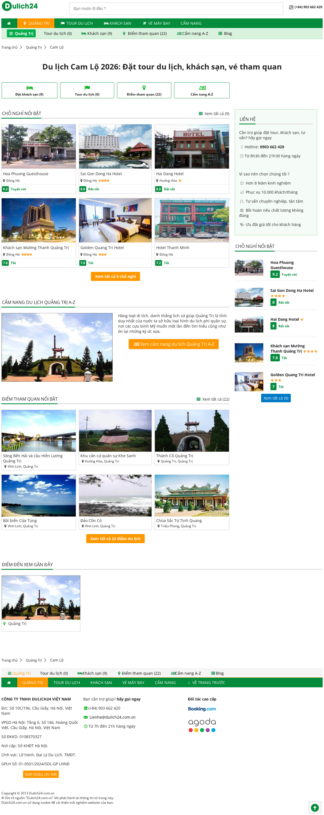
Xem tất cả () (276, 398)
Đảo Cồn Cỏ (91, 520)
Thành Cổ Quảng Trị (174, 455)
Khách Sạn (117, 23)
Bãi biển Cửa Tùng (20, 520)
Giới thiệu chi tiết (41, 774)
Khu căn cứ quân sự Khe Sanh (108, 455)
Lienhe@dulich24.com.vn (109, 717)
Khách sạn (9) (97, 33)
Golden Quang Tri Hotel (102, 247)
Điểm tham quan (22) (144, 33)
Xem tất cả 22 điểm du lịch (115, 538)
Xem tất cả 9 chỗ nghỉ (115, 276)
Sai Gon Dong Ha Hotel (101, 173)
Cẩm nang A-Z (193, 33)
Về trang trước (205, 682)
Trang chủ (9, 47)
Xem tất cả (213, 113)
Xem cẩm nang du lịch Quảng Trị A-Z (173, 344)
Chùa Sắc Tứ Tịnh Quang (179, 520)
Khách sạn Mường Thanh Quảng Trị (36, 247)
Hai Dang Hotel (170, 173)
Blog (224, 33)
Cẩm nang (191, 23)
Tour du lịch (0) (58, 33)
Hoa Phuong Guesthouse (25, 173)
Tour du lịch (76, 23)
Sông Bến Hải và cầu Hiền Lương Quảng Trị (33, 458)
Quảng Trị (36, 23)
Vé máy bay (156, 23)
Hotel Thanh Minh (172, 247)
